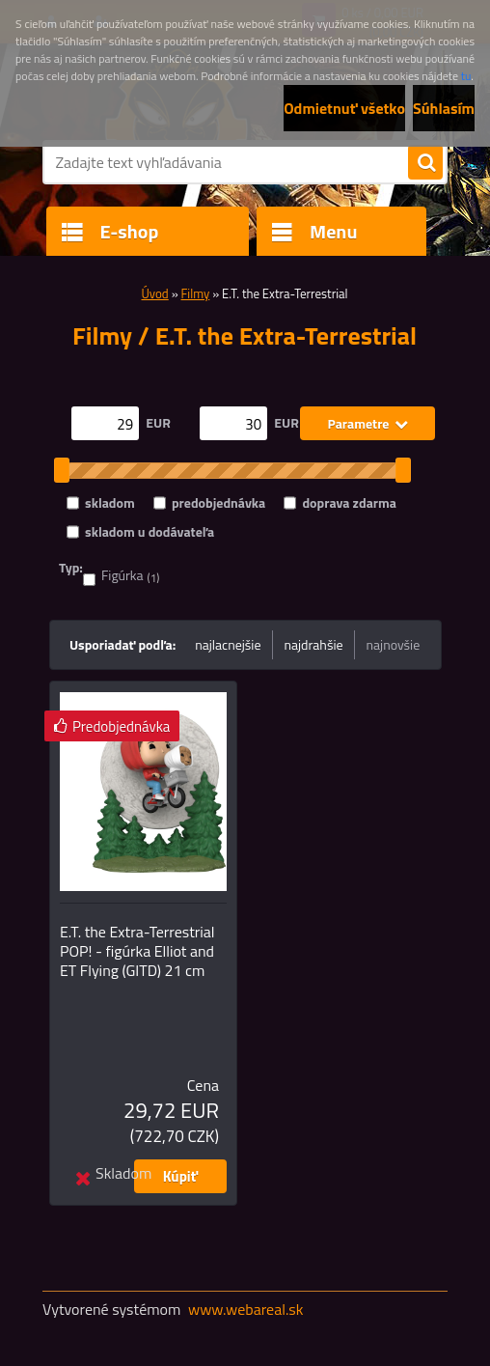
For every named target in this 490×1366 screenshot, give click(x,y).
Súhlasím (444, 108)
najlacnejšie (227, 644)
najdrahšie (314, 644)
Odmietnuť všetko (344, 108)
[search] (425, 163)
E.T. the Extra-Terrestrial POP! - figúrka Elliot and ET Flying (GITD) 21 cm (137, 951)
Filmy (195, 293)
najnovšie (394, 644)
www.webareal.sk (246, 1309)
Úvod (155, 293)
